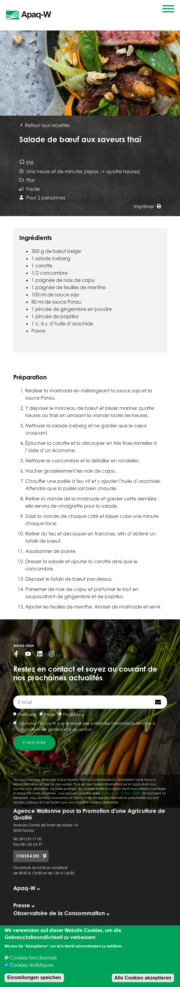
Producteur (73, 714)
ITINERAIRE (27, 856)
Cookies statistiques (31, 965)
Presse (49, 714)
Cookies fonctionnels (33, 958)
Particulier (27, 714)
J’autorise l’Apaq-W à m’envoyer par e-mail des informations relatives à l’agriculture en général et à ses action (86, 726)
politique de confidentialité (121, 793)
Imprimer (147, 206)
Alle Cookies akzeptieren (143, 977)
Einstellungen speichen (34, 977)
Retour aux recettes (44, 125)
